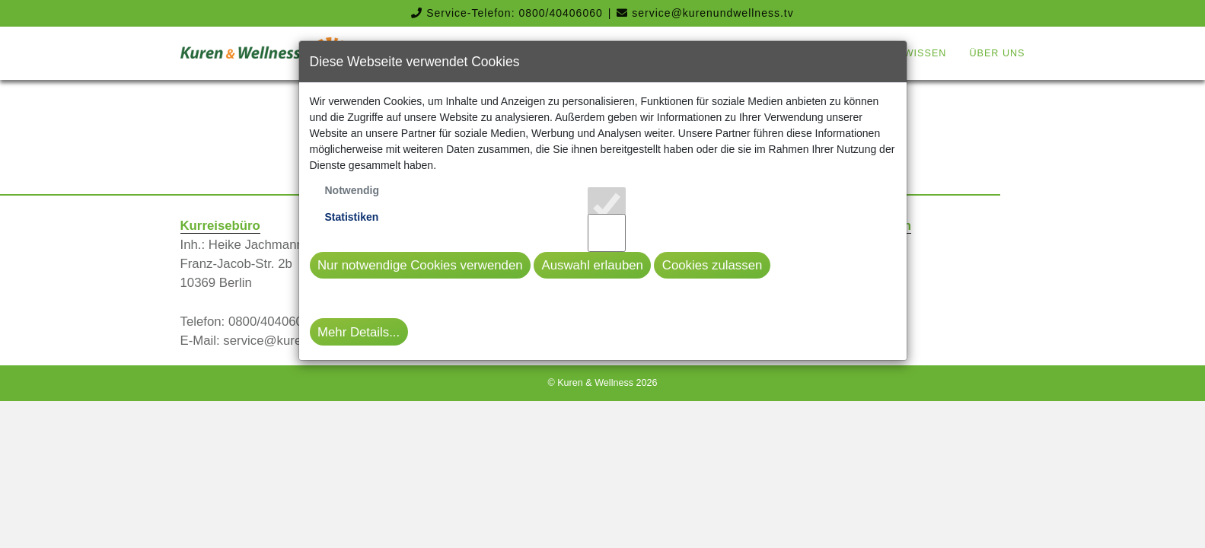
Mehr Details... (358, 332)
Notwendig (352, 190)
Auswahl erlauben (591, 265)
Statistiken (352, 217)
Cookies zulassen (712, 265)
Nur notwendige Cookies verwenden (420, 265)
